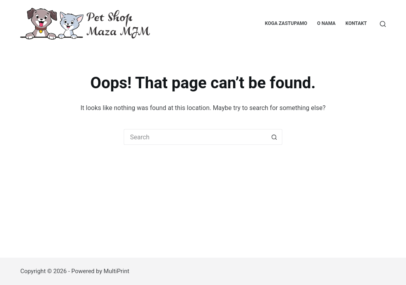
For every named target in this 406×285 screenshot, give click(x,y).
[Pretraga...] (383, 24)
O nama (326, 23)
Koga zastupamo (286, 23)
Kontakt (356, 23)
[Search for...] (195, 137)
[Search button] (274, 137)
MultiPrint (116, 271)
